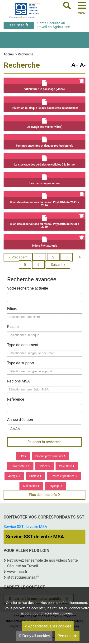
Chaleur (35, 476)
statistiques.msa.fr (23, 577)
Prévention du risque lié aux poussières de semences (44, 103)
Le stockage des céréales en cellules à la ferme (44, 159)
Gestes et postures (64, 476)
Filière (12, 308)
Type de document (22, 345)
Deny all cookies (34, 636)
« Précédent (18, 257)
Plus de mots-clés (44, 495)
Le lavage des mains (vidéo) (44, 122)
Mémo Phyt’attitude (44, 240)
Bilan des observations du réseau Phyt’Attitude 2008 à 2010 (44, 220)
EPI (22, 456)
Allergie (14, 476)
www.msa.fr (17, 571)
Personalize (67, 636)
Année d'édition (20, 419)
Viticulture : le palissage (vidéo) (44, 84)
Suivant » (58, 264)
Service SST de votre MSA (25, 526)
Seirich (44, 466)
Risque (13, 326)
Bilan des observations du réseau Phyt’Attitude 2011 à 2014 (44, 199)
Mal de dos (31, 486)
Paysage (55, 486)
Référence (15, 399)
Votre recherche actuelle (27, 288)
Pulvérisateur (20, 466)
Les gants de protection (44, 178)
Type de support (20, 363)
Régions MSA (18, 381)
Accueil (9, 54)
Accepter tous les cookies (47, 626)
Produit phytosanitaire (50, 456)
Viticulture (67, 466)
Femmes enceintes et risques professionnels (44, 140)
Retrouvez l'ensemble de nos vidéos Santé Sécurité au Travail (42, 563)
